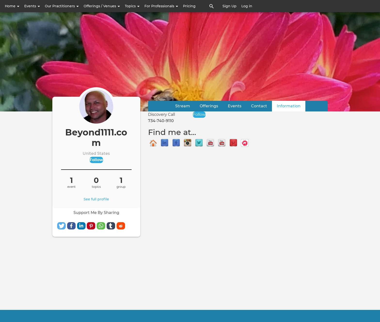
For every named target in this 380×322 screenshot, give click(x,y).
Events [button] (32, 6)
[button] (61, 225)
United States (96, 153)
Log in (246, 6)
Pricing (189, 6)
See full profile (96, 199)
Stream (182, 106)
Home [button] (12, 6)
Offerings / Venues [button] (102, 6)
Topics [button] (132, 6)
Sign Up (229, 6)
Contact (259, 106)
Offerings (209, 106)
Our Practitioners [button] (62, 6)
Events (234, 106)
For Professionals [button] (161, 6)
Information (291, 105)
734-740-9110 (161, 120)
